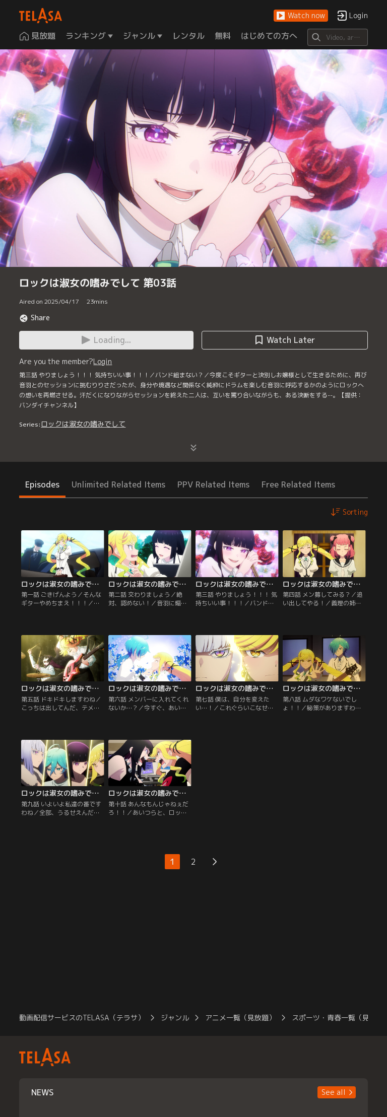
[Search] (337, 37)
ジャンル (175, 1017)
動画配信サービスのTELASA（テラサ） (82, 1017)
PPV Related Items (213, 484)
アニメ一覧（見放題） (240, 1017)
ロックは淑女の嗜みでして (83, 424)
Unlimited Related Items (118, 484)
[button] (301, 16)
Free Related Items (298, 484)
